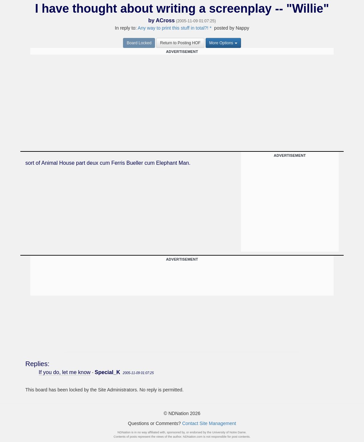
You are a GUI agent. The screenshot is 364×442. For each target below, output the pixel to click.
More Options (223, 43)
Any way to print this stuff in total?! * (175, 28)
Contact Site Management (209, 423)
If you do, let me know (65, 372)
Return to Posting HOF (180, 43)
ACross (165, 20)
